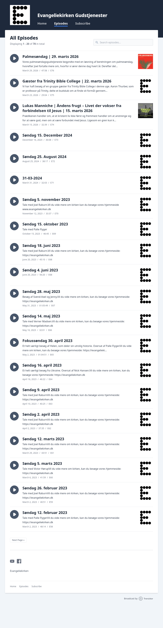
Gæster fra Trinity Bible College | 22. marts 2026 (66, 81)
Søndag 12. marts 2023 (43, 438)
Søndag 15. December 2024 (47, 135)
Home (42, 23)
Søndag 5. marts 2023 (42, 463)
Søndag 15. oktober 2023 (45, 224)
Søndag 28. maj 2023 (41, 291)
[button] (14, 58)
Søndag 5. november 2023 (46, 199)
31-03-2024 (32, 178)
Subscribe (82, 23)
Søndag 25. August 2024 (44, 156)
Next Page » (18, 540)
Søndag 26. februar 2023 (44, 487)
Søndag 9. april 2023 (40, 389)
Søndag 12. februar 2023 (44, 512)
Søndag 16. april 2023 (42, 365)
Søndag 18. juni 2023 (41, 245)
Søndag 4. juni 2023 (40, 270)
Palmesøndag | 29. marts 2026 (50, 56)
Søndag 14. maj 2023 (41, 316)
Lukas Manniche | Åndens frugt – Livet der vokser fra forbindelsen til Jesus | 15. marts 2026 (71, 108)
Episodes (61, 23)
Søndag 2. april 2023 (40, 414)
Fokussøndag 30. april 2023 (47, 340)
